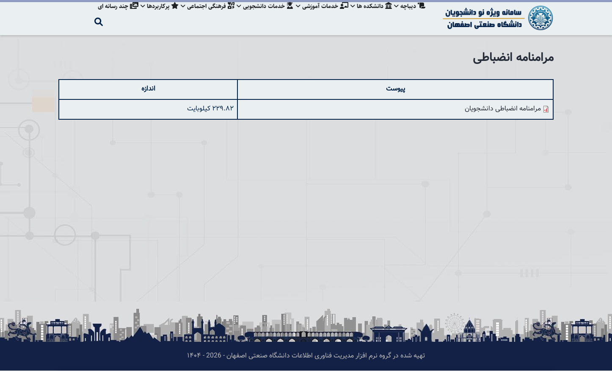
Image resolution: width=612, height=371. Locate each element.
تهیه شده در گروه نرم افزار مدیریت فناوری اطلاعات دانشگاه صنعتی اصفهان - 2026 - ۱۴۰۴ (306, 356)
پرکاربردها (154, 14)
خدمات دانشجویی (261, 14)
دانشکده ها (370, 14)
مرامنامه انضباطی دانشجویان (503, 109)
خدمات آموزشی (319, 14)
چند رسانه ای (111, 14)
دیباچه (409, 14)
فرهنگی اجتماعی (203, 14)
